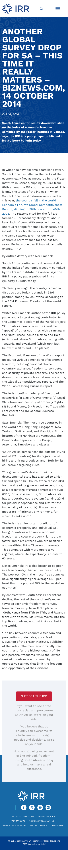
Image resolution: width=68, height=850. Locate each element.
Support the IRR (34, 696)
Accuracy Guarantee (42, 821)
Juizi (43, 844)
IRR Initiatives (38, 825)
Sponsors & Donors (14, 825)
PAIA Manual (18, 821)
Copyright (57, 825)
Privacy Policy (46, 816)
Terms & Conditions (22, 816)
